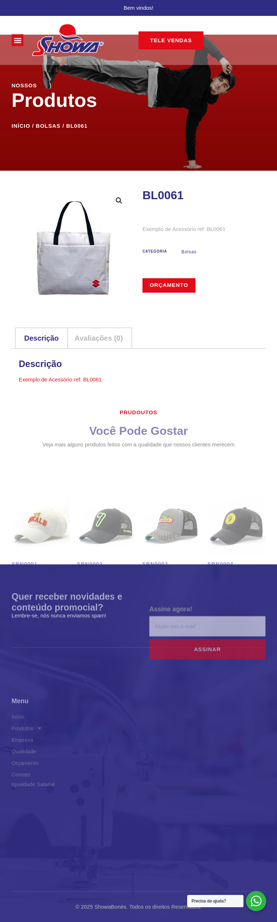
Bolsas (48, 126)
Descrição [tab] (41, 338)
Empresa (22, 765)
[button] (17, 40)
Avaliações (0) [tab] (99, 338)
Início (21, 126)
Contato (21, 800)
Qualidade (24, 777)
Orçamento (169, 285)
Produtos (27, 754)
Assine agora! (170, 624)
